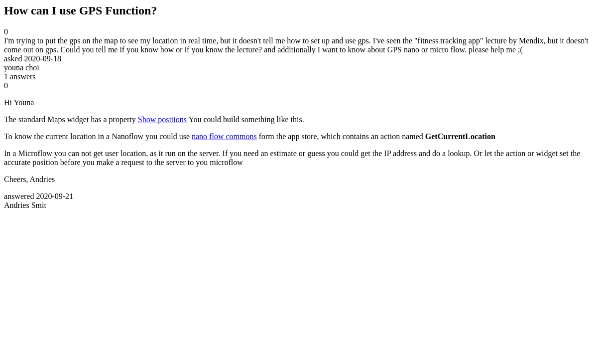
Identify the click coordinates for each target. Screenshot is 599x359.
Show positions (162, 119)
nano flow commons (224, 136)
